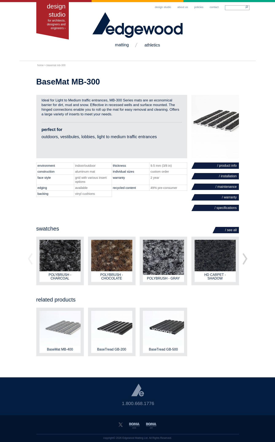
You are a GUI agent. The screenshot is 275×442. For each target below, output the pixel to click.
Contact (214, 7)
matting (122, 44)
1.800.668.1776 (138, 403)
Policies (198, 7)
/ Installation (228, 176)
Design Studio (163, 7)
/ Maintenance (226, 186)
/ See (231, 230)
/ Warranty (229, 197)
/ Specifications (226, 208)
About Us (182, 7)
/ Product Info (227, 165)
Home (40, 65)
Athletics (152, 45)
